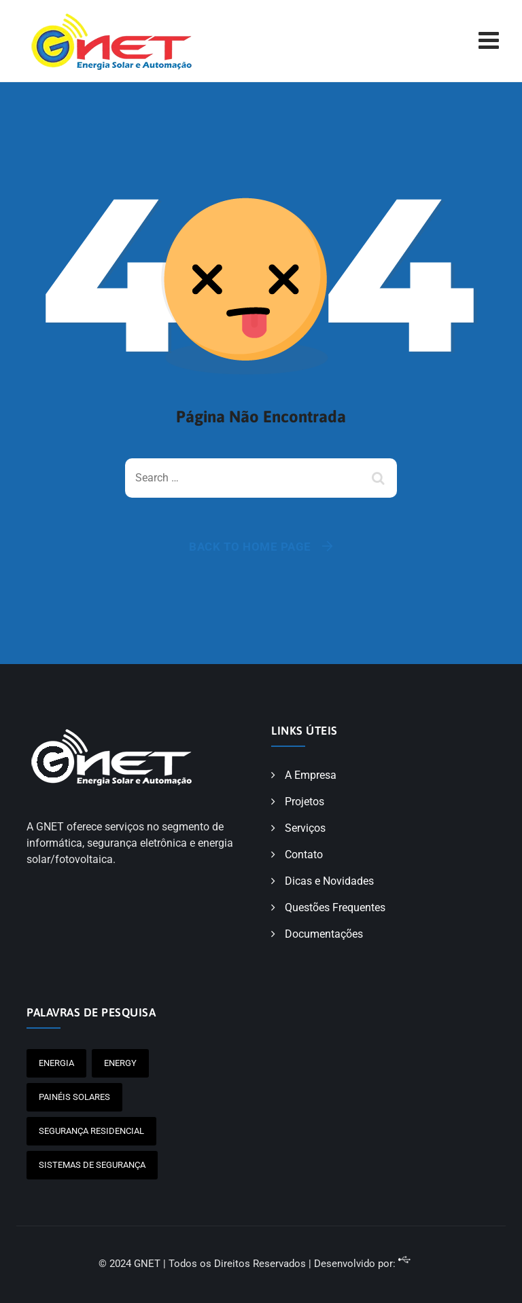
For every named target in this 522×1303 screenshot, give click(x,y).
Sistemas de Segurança (92, 1165)
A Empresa (310, 775)
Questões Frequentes (335, 907)
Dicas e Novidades (329, 881)
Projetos (304, 801)
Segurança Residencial (91, 1131)
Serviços (305, 828)
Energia (56, 1063)
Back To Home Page (250, 546)
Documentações (324, 934)
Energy (120, 1063)
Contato (304, 854)
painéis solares (74, 1097)
